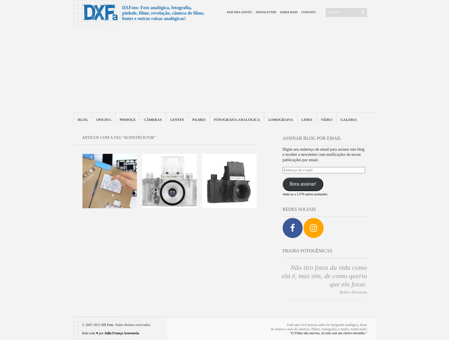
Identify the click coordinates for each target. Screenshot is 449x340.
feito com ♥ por (110, 333)
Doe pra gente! (240, 12)
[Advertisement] (225, 69)
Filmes (198, 119)
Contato (308, 12)
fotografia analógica (237, 119)
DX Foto (107, 325)
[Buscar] (343, 12)
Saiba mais (289, 12)
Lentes (177, 119)
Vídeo (326, 119)
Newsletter (266, 12)
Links (307, 119)
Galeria (348, 119)
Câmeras (153, 119)
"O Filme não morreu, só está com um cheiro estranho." (328, 333)
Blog (83, 119)
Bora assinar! (303, 184)
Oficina (103, 119)
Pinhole (128, 119)
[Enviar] (363, 12)
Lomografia (280, 119)
